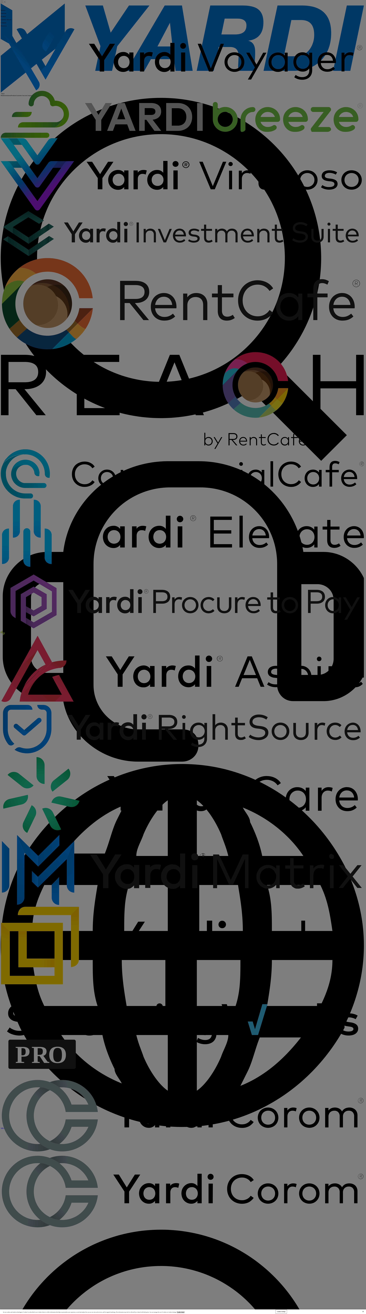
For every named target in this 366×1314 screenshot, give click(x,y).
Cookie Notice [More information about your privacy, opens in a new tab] (180, 1312)
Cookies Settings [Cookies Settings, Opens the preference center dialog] (281, 1311)
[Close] (363, 1312)
